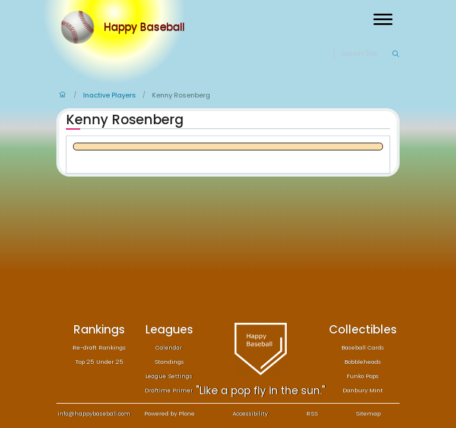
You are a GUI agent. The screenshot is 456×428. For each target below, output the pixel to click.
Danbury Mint (363, 390)
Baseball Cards (362, 347)
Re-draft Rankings (99, 347)
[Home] (80, 27)
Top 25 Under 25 (99, 362)
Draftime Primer (169, 390)
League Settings (168, 376)
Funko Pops (363, 376)
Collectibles (363, 330)
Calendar (169, 347)
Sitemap (368, 413)
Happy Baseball (144, 27)
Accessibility (250, 413)
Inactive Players (109, 95)
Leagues (169, 330)
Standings (169, 362)
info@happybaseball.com (94, 413)
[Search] (366, 54)
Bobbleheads (362, 362)
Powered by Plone (169, 413)
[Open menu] (382, 19)
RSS (312, 413)
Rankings (99, 330)
